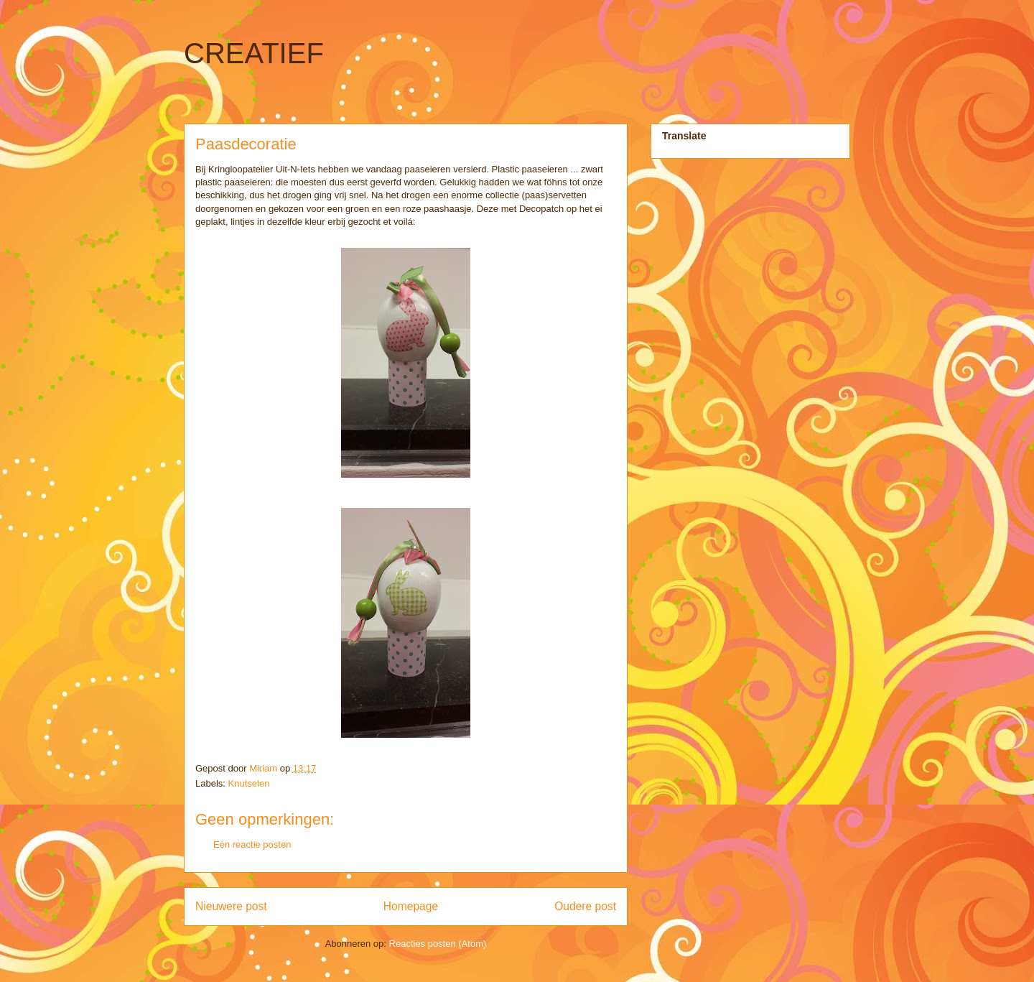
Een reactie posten (252, 844)
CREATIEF (254, 53)
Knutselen (249, 783)
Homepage (410, 906)
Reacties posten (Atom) (438, 943)
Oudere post (585, 906)
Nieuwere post (231, 906)
